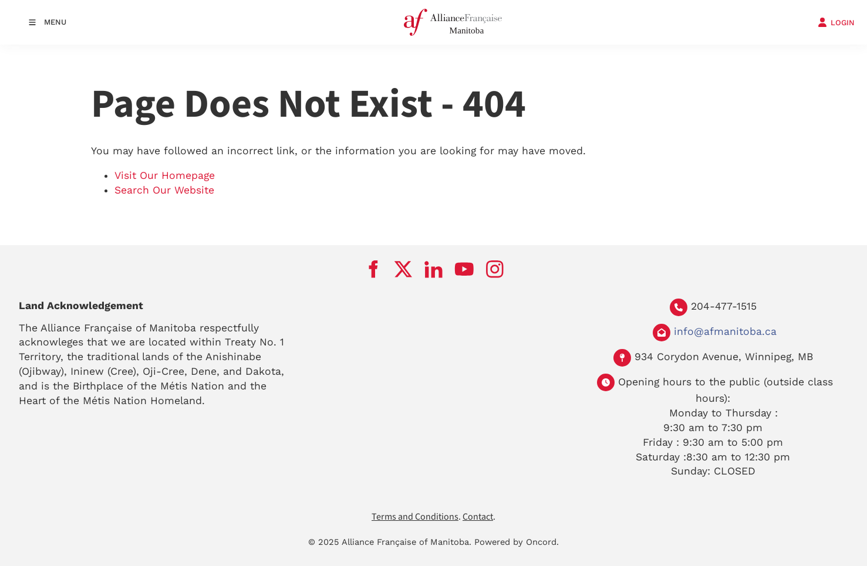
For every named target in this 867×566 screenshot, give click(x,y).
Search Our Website (164, 190)
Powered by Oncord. (516, 542)
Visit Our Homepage (164, 175)
